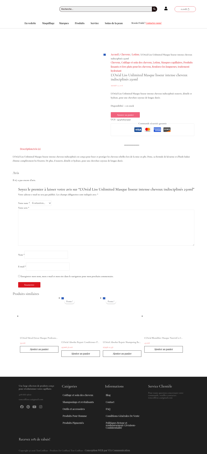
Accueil (115, 54)
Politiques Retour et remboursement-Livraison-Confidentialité (121, 425)
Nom (21, 254)
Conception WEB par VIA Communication (107, 450)
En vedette (30, 23)
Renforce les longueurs (164, 66)
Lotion (135, 54)
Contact (110, 402)
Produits (80, 23)
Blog (108, 395)
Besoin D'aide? (146, 23)
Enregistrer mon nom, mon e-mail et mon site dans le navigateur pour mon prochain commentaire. (67, 276)
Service (95, 23)
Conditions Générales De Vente (122, 415)
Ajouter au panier (125, 114)
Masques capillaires (171, 62)
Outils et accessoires (75, 409)
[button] (31, 23)
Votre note (24, 203)
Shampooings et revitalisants (80, 402)
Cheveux (125, 54)
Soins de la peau (114, 23)
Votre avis (23, 207)
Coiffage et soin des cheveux (136, 62)
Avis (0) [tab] (36, 148)
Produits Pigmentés (73, 422)
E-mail (22, 266)
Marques (64, 23)
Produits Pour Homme (76, 416)
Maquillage (48, 23)
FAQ (108, 409)
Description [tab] (26, 148)
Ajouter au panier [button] (39, 349)
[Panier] (185, 9)
